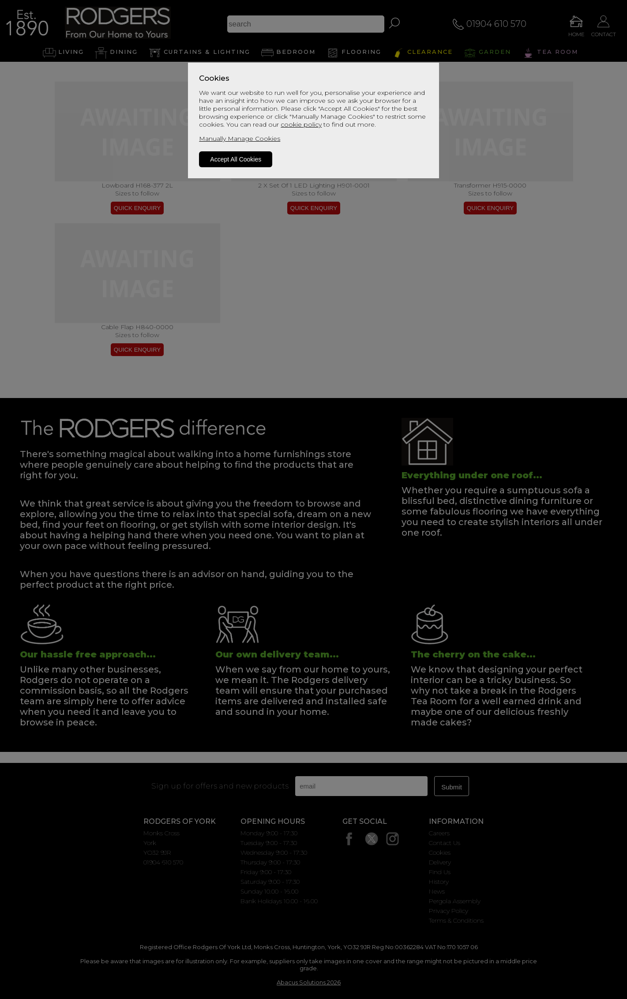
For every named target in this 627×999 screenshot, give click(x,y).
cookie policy (301, 124)
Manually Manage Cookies (239, 139)
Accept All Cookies (235, 159)
